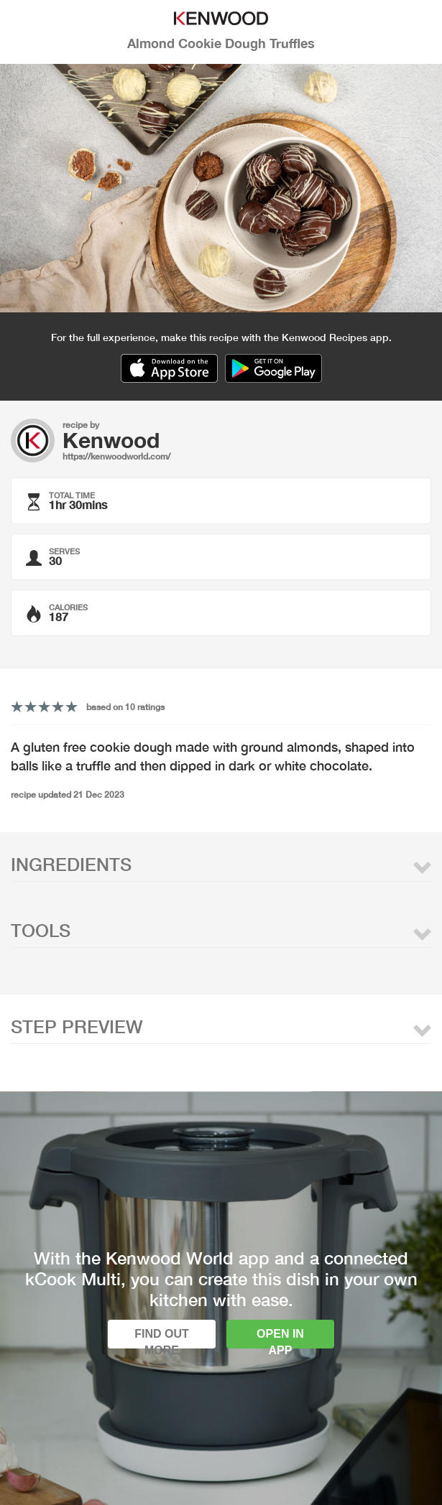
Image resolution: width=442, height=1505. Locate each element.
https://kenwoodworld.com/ (116, 456)
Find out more (161, 1338)
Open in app (280, 1338)
